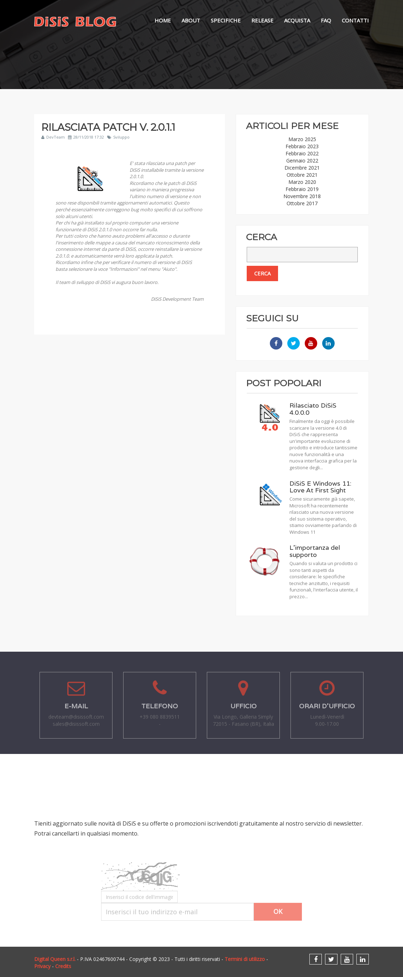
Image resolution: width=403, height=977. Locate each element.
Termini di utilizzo (245, 959)
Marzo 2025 (302, 139)
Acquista (297, 20)
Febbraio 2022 (302, 153)
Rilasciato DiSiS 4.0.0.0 (312, 409)
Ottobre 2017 (302, 203)
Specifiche (226, 20)
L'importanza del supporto (314, 551)
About (191, 20)
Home (163, 20)
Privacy (42, 966)
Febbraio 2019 (302, 189)
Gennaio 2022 (302, 160)
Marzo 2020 (302, 182)
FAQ (326, 20)
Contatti (355, 20)
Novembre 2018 (302, 196)
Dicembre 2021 (302, 167)
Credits (63, 966)
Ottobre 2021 (302, 174)
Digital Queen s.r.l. (54, 959)
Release (262, 20)
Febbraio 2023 (302, 146)
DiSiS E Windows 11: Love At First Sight (320, 487)
